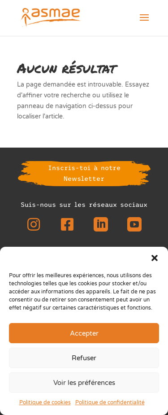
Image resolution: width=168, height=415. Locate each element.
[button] (154, 257)
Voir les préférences (84, 383)
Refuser (84, 358)
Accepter (84, 333)
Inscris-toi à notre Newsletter (84, 173)
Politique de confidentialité (110, 402)
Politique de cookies (45, 402)
